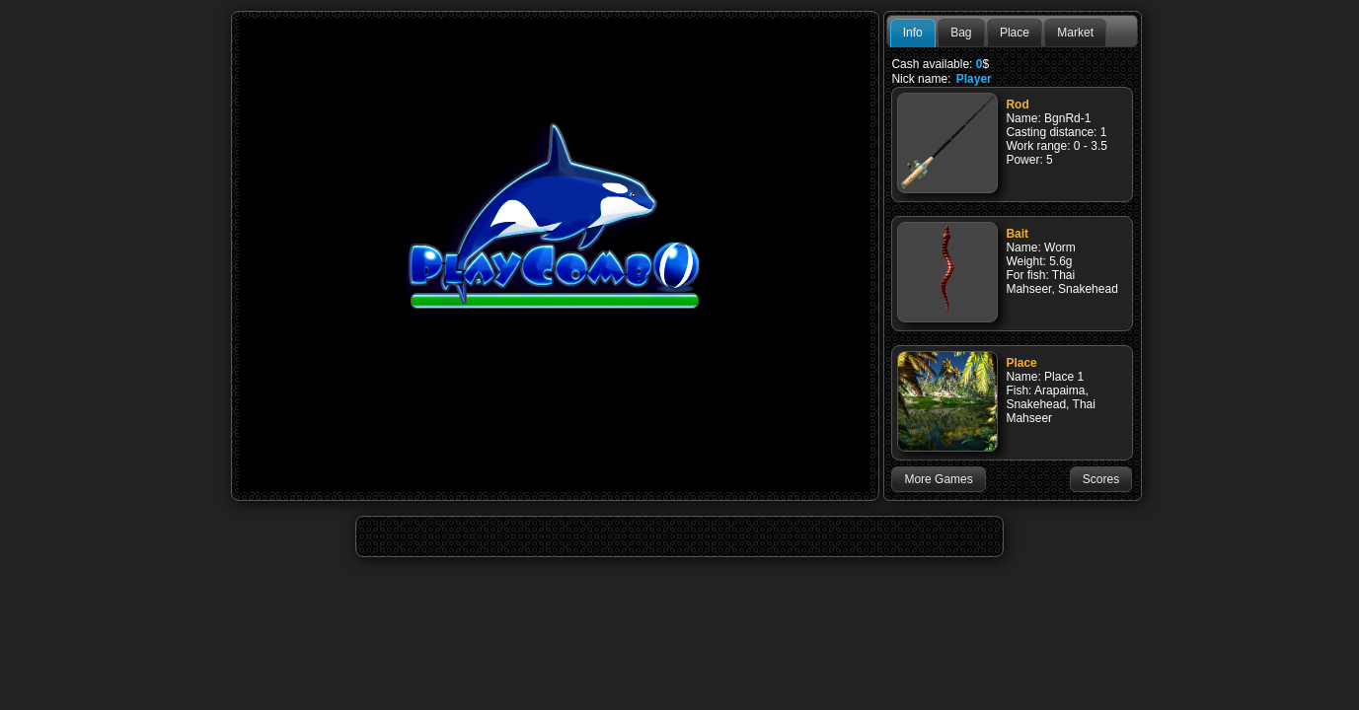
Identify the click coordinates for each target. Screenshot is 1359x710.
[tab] (913, 33)
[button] (938, 479)
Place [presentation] (1014, 32)
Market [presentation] (1075, 32)
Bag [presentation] (960, 32)
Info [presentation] (913, 32)
